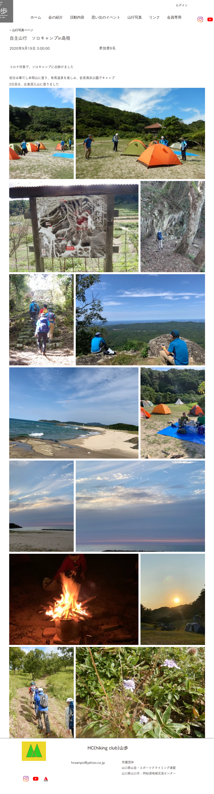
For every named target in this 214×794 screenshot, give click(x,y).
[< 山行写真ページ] (29, 30)
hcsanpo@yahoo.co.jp (88, 762)
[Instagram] (200, 19)
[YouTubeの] (210, 19)
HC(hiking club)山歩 (108, 748)
